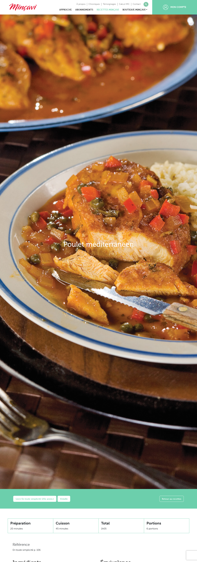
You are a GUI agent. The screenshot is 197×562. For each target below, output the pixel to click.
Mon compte (174, 7)
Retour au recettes (171, 498)
